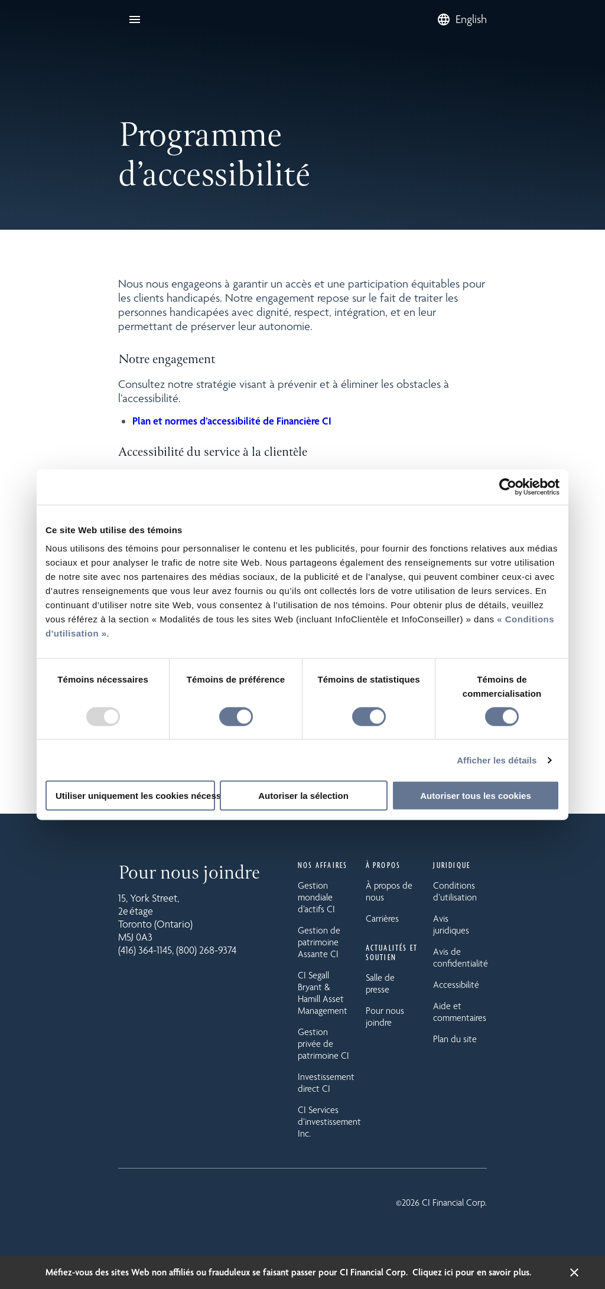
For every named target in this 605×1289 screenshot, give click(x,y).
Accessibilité (456, 984)
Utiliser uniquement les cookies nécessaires (135, 796)
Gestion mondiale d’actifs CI (316, 897)
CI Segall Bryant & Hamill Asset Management (322, 993)
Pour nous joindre (385, 1016)
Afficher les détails (496, 760)
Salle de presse (380, 983)
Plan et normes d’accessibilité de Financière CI (231, 421)
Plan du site (455, 1039)
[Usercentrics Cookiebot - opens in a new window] (508, 486)
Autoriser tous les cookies (475, 796)
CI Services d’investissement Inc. (329, 1121)
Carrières (382, 918)
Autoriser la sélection (303, 796)
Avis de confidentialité (460, 957)
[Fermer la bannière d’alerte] (574, 1272)
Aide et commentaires (459, 1011)
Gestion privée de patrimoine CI (323, 1043)
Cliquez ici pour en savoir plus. (471, 1272)
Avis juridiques (451, 924)
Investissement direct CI (326, 1082)
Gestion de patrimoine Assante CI (319, 942)
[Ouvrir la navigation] (134, 19)
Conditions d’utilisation (455, 891)
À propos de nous (389, 891)
